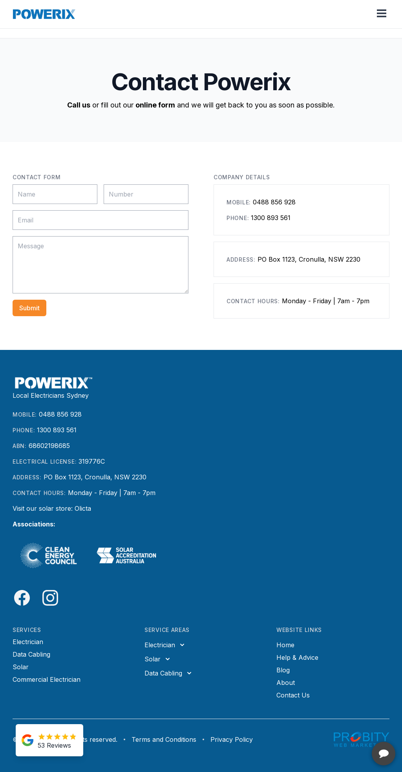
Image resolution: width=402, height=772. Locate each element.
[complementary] (345, 729)
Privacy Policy (231, 739)
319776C (92, 461)
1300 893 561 (271, 218)
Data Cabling (31, 654)
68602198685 (49, 446)
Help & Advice (297, 657)
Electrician (28, 642)
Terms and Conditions (164, 739)
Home (285, 645)
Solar (21, 667)
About (285, 682)
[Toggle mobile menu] (381, 14)
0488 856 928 (274, 202)
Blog (283, 670)
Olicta (83, 508)
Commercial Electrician (46, 679)
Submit (29, 308)
